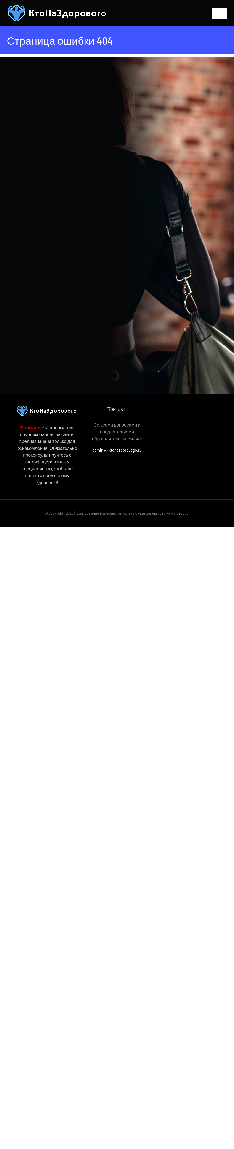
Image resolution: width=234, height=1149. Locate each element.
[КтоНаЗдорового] (58, 7)
